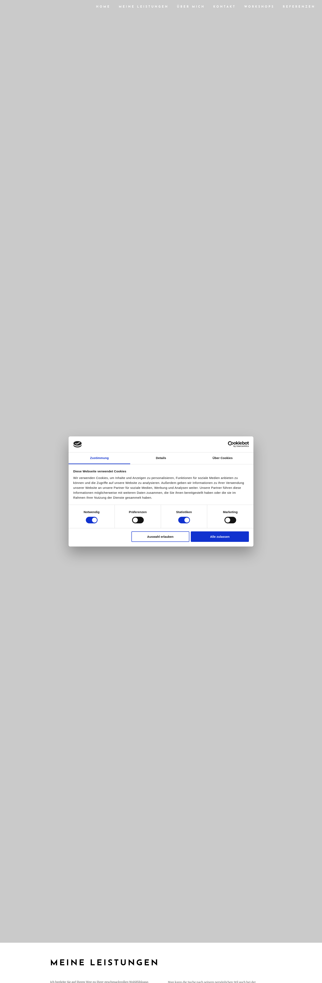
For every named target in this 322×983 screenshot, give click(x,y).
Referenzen (299, 7)
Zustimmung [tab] (99, 458)
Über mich (191, 7)
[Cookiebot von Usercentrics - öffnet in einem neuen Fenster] (231, 444)
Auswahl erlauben (160, 536)
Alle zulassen (220, 536)
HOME (103, 7)
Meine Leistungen (144, 7)
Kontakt (224, 7)
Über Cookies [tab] (223, 458)
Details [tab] (161, 458)
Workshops (259, 7)
